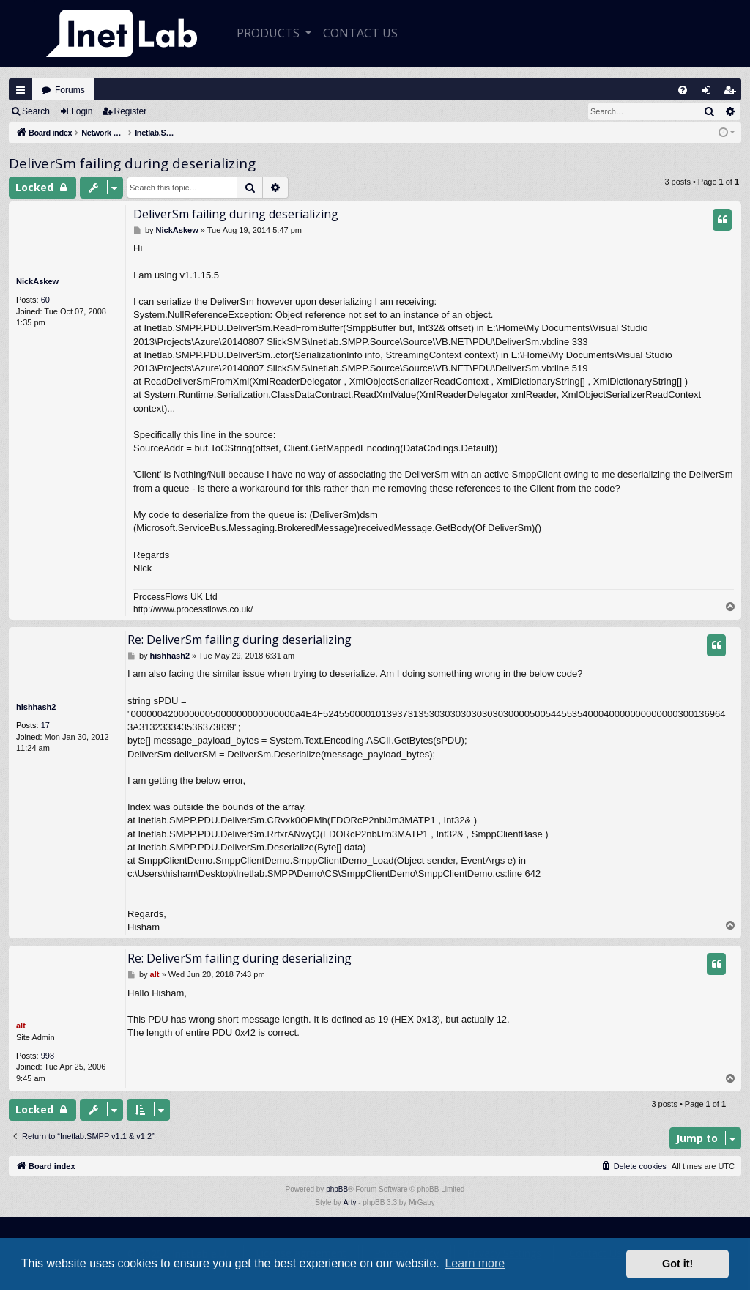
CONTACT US (360, 33)
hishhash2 (36, 707)
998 (47, 1055)
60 (45, 299)
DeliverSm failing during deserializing (132, 163)
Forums (70, 90)
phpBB (337, 1189)
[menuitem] (682, 90)
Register (130, 111)
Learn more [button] (475, 1263)
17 (45, 725)
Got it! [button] (677, 1263)
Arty (350, 1202)
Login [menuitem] (710, 93)
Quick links (20, 90)
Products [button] (269, 33)
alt (21, 1025)
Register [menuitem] (733, 93)
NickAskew (37, 281)
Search (36, 111)
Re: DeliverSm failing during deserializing (239, 639)
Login (81, 111)
